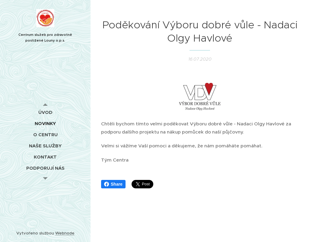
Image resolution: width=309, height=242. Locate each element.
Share (113, 184)
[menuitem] (45, 112)
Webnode (65, 233)
